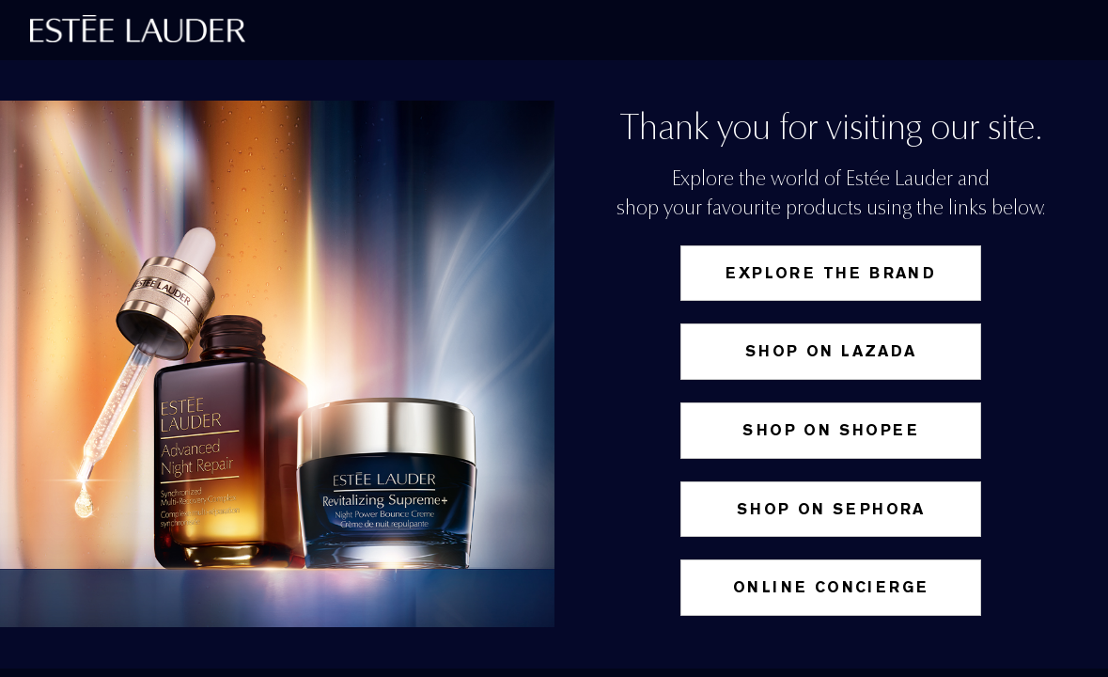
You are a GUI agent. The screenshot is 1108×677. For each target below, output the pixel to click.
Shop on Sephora (831, 509)
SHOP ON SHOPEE (830, 430)
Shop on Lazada (831, 351)
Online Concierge (831, 587)
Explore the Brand (831, 273)
